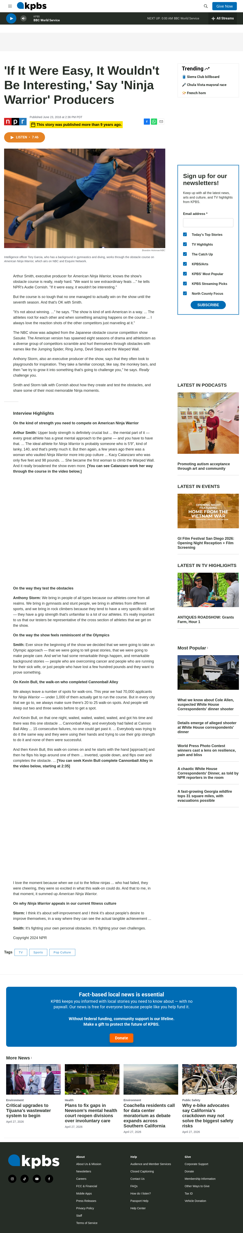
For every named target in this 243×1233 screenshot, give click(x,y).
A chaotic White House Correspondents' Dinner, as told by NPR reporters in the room (208, 773)
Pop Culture (62, 952)
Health (69, 1100)
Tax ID (189, 1193)
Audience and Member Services (150, 1164)
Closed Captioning (142, 1171)
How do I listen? (140, 1193)
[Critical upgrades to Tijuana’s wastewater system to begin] (33, 1079)
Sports (38, 952)
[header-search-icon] (206, 6)
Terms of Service (86, 1223)
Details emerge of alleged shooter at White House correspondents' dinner (207, 727)
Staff (79, 1215)
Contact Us (137, 1178)
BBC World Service (47, 22)
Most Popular (193, 647)
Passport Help (139, 1201)
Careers (81, 1178)
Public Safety (191, 1100)
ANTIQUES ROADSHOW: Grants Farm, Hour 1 (206, 619)
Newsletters (83, 1171)
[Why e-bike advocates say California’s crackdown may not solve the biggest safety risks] (209, 1079)
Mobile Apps (84, 1193)
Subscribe (208, 305)
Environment (15, 1100)
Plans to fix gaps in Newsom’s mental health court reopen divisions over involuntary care (91, 1113)
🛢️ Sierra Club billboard (200, 77)
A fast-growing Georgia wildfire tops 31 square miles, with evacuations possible (205, 796)
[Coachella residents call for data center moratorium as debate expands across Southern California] (151, 1079)
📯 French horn (194, 93)
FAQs (134, 1186)
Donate (121, 1037)
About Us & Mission (88, 1164)
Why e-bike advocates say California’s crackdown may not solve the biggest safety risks (207, 1115)
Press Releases (86, 1201)
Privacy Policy (85, 1208)
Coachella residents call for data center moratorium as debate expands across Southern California (149, 1115)
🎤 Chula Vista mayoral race (204, 85)
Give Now (224, 6)
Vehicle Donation (195, 1201)
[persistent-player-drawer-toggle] (222, 20)
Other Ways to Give (197, 1186)
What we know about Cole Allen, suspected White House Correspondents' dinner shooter (206, 704)
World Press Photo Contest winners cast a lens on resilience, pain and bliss (207, 750)
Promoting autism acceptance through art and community (204, 466)
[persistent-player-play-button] (11, 21)
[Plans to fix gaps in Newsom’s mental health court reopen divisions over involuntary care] (92, 1079)
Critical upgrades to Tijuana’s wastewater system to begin (28, 1110)
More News (19, 1057)
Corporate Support (196, 1164)
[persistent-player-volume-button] (23, 20)
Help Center (138, 1208)
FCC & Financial (86, 1186)
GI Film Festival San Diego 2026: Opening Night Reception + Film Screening (206, 543)
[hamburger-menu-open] (10, 6)
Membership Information (200, 1178)
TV (21, 952)
